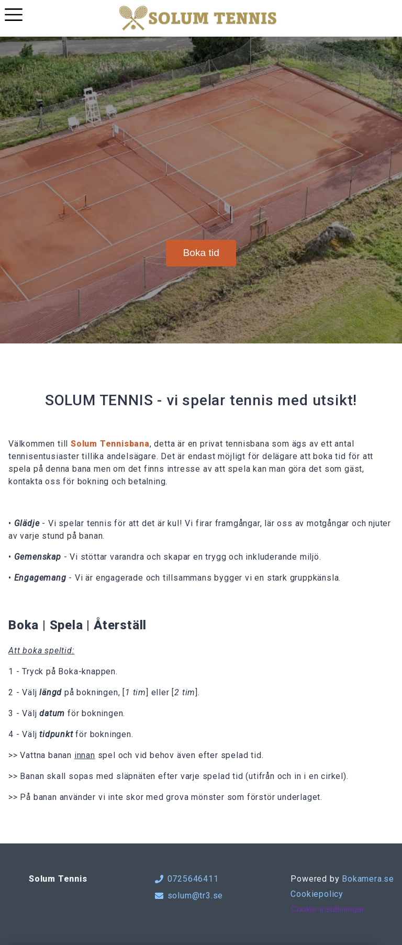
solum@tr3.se (189, 895)
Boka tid (201, 252)
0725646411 (187, 879)
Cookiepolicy (317, 894)
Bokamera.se (368, 879)
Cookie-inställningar (327, 909)
